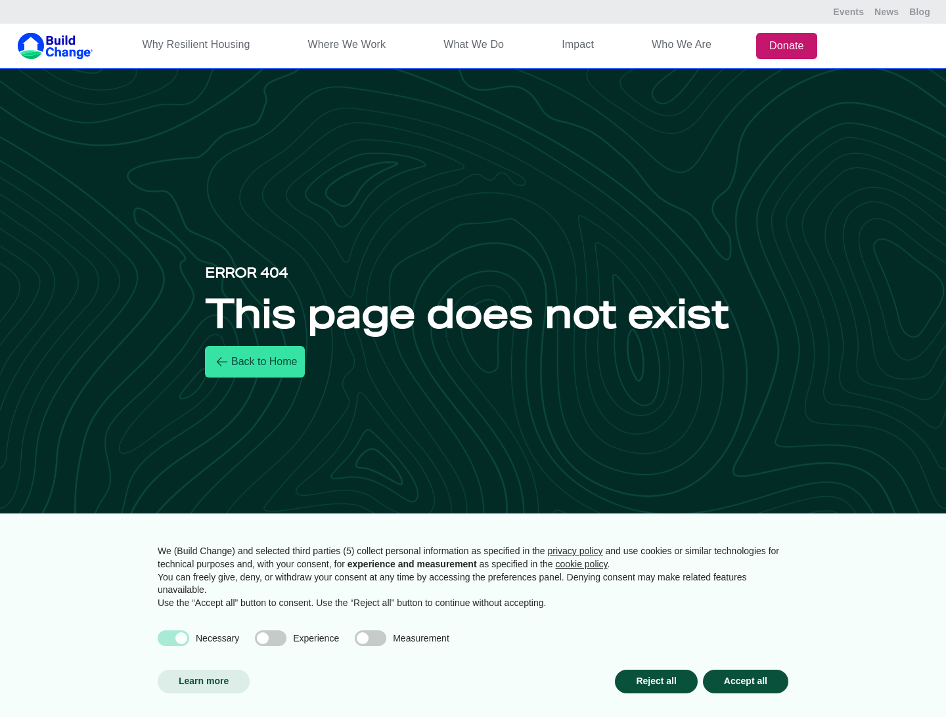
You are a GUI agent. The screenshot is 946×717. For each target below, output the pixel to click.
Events (848, 12)
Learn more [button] (204, 681)
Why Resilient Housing (196, 44)
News (886, 12)
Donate (786, 45)
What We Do (473, 44)
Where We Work (347, 44)
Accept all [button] (745, 681)
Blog (919, 12)
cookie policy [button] (581, 564)
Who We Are (681, 44)
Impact (578, 44)
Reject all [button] (656, 681)
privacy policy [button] (575, 551)
